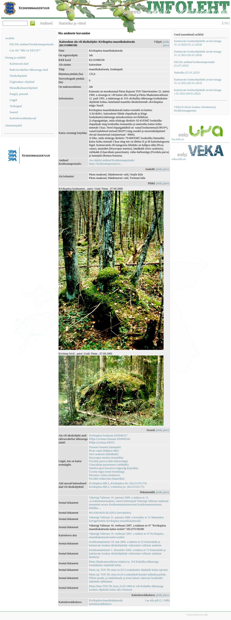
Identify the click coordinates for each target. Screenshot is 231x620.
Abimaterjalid (13, 125)
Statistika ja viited (72, 23)
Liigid (13, 100)
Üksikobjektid (18, 75)
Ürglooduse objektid (22, 82)
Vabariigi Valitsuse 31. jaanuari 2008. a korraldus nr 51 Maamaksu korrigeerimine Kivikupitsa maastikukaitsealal (126, 519)
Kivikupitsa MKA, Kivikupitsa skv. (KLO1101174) (118, 483)
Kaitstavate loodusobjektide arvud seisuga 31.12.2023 (197, 53)
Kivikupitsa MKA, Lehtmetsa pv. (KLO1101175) (116, 486)
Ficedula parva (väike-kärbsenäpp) (108, 461)
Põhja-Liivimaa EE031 (102, 442)
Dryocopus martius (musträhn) (106, 457)
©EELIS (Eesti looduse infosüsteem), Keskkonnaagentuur (195, 108)
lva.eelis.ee (178, 139)
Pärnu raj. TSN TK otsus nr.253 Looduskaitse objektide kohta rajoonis (128, 569)
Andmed (46, 23)
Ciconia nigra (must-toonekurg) (106, 471)
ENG (226, 23)
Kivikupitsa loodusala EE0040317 (108, 435)
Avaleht (9, 38)
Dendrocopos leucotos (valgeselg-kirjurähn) (113, 468)
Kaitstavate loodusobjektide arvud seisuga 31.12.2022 (197, 81)
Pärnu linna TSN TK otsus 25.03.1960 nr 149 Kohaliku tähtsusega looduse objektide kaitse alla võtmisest (126, 588)
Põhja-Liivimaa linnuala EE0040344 (109, 439)
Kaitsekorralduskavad (23, 118)
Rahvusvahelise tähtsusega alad (29, 69)
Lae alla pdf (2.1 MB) (157, 600)
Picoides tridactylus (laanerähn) (106, 478)
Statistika (187, 72)
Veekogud (16, 106)
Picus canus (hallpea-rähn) (104, 450)
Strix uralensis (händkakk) (104, 454)
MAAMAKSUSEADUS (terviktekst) (110, 512)
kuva (166, 45)
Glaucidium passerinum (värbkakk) (109, 464)
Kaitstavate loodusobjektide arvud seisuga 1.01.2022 (197, 91)
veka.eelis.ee (179, 159)
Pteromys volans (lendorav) (104, 475)
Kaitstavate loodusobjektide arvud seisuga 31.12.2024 (197, 42)
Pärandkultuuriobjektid (24, 88)
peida (166, 41)
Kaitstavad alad (19, 63)
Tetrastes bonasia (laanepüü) (105, 447)
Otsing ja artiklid (15, 57)
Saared (14, 112)
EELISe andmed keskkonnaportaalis (32, 44)
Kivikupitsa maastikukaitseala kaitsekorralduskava (105, 602)
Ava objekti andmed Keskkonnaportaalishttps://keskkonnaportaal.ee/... (111, 162)
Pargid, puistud (19, 94)
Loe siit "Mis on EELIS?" (25, 50)
